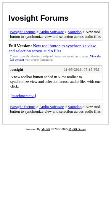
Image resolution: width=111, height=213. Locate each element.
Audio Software (51, 32)
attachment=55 (23, 95)
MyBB (45, 129)
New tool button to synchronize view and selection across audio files (52, 48)
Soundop (74, 32)
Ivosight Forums (38, 18)
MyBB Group (76, 129)
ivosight (16, 69)
